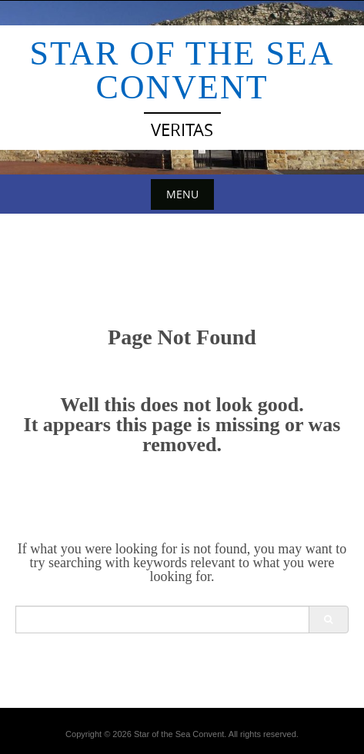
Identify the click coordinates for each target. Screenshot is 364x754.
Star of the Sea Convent (181, 70)
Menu (182, 194)
